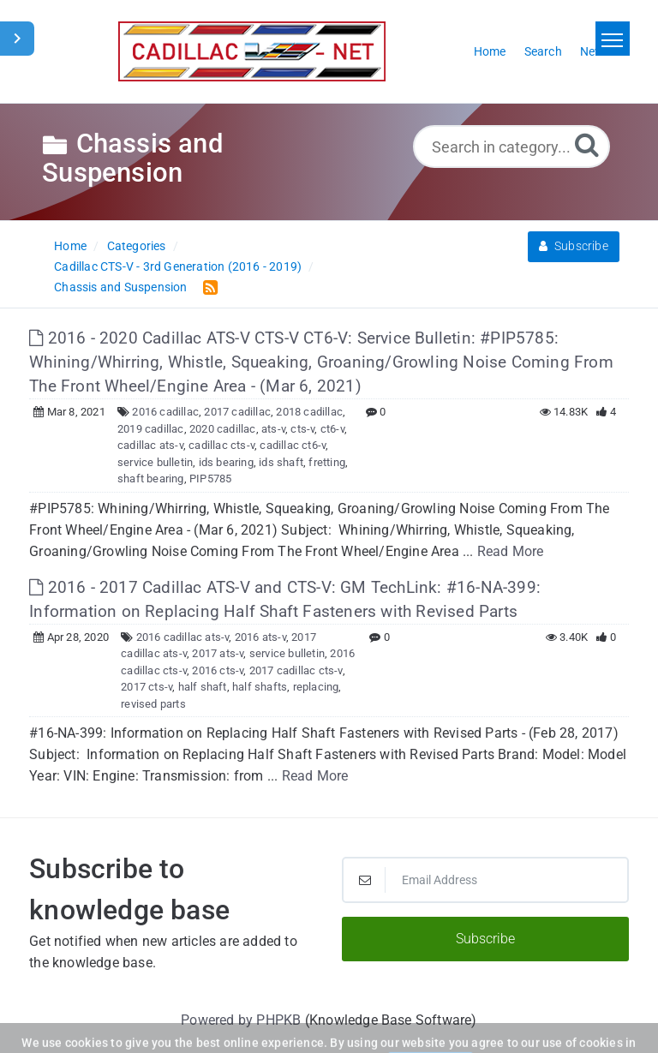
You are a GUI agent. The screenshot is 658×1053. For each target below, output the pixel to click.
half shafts (259, 686)
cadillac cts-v (221, 445)
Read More (510, 551)
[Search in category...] (511, 146)
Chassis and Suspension (120, 287)
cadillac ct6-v (293, 445)
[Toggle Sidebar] (17, 38)
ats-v (273, 428)
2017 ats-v (217, 653)
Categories (136, 246)
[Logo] (252, 51)
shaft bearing (150, 478)
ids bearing (226, 462)
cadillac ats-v (150, 445)
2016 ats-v (260, 637)
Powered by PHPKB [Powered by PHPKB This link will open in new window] (241, 1020)
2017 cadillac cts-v (296, 670)
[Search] (587, 144)
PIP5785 (210, 478)
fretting (326, 462)
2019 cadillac (150, 428)
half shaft (202, 686)
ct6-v (332, 428)
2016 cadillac (165, 411)
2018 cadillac (309, 411)
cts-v (302, 428)
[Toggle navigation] (612, 38)
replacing (316, 686)
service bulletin (155, 462)
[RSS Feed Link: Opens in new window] (207, 286)
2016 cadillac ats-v (183, 637)
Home (70, 246)
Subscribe (573, 246)
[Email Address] (485, 880)
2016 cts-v (217, 670)
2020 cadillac (222, 428)
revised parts (153, 703)
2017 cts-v (146, 686)
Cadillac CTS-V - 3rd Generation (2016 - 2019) (178, 266)
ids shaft (281, 462)
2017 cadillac (237, 411)
